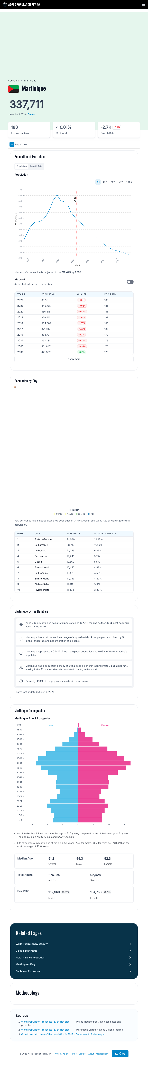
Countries (13, 80)
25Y (112, 182)
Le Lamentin (41, 544)
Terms (73, 1053)
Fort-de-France (43, 539)
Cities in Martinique (26, 950)
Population (21, 166)
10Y (105, 182)
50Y (120, 182)
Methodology (102, 1053)
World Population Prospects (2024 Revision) (46, 1021)
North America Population (30, 957)
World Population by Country (32, 943)
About (91, 1053)
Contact (82, 1053)
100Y (129, 182)
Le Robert (40, 550)
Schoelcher (41, 556)
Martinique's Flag (25, 964)
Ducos (38, 561)
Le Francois (41, 572)
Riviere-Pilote (42, 589)
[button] (143, 4)
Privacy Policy (61, 1053)
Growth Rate (36, 166)
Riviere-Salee (42, 584)
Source (31, 114)
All (98, 182)
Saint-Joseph (42, 567)
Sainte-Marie (42, 578)
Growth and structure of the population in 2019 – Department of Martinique (63, 1034)
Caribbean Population (28, 971)
